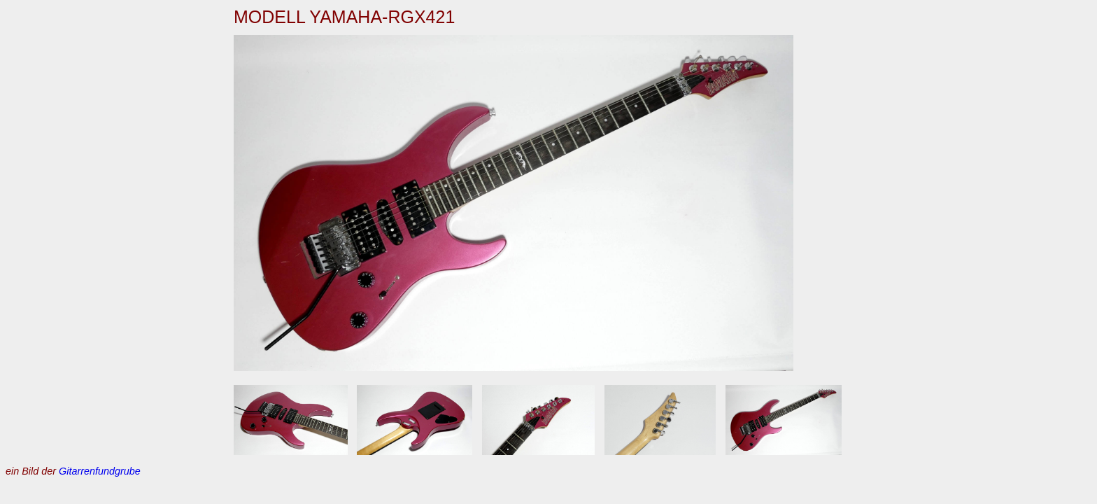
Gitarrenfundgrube (100, 471)
